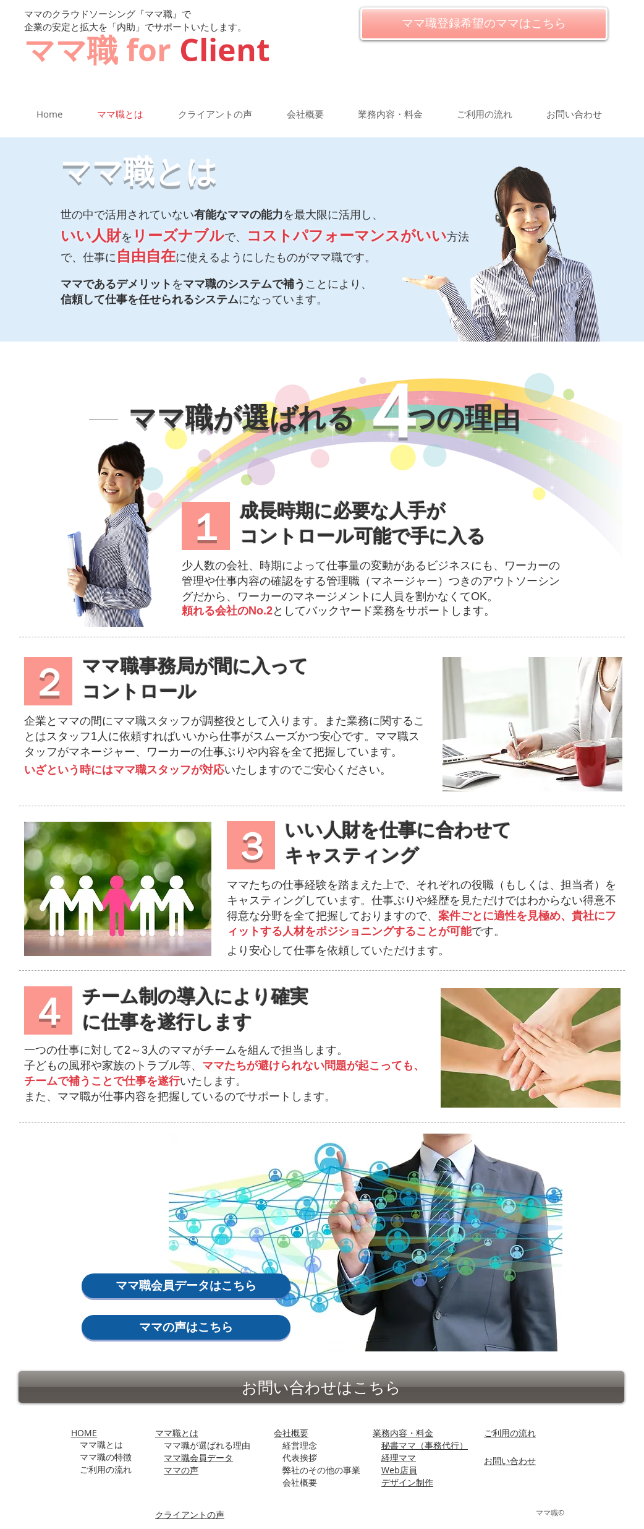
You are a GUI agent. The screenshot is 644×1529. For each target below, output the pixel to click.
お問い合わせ (510, 1461)
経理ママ (398, 1457)
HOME (84, 1433)
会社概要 (291, 1433)
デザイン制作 (407, 1482)
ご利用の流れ (510, 1433)
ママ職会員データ (198, 1457)
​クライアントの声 (189, 1514)
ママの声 (181, 1470)
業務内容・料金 (403, 1433)
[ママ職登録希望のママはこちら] (484, 23)
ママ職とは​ (176, 1433)
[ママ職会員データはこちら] (186, 1285)
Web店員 (399, 1470)
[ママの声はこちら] (186, 1327)
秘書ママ (424, 1445)
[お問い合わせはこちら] (321, 1387)
